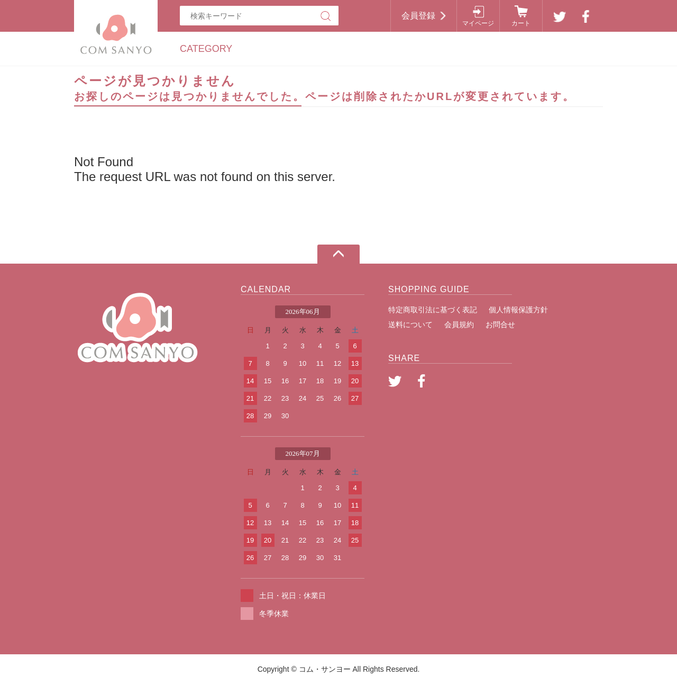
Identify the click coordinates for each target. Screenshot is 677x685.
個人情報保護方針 (518, 309)
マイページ (478, 23)
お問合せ (500, 324)
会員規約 (459, 324)
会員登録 (418, 15)
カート (520, 23)
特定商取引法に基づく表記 (432, 309)
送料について (410, 324)
